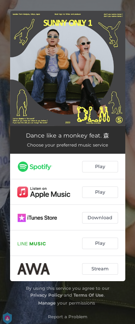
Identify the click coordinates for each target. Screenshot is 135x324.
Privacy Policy (46, 295)
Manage (47, 303)
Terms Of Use (88, 295)
